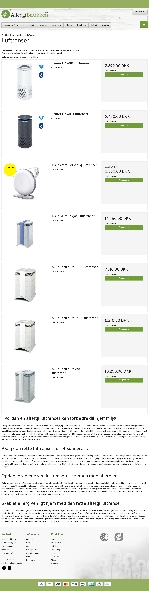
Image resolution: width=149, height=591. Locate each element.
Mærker (105, 25)
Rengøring (56, 25)
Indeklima (81, 25)
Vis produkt (124, 74)
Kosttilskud (28, 25)
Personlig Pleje (11, 25)
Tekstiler (43, 25)
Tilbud (94, 25)
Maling (69, 25)
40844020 (8, 560)
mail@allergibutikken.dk (11, 563)
